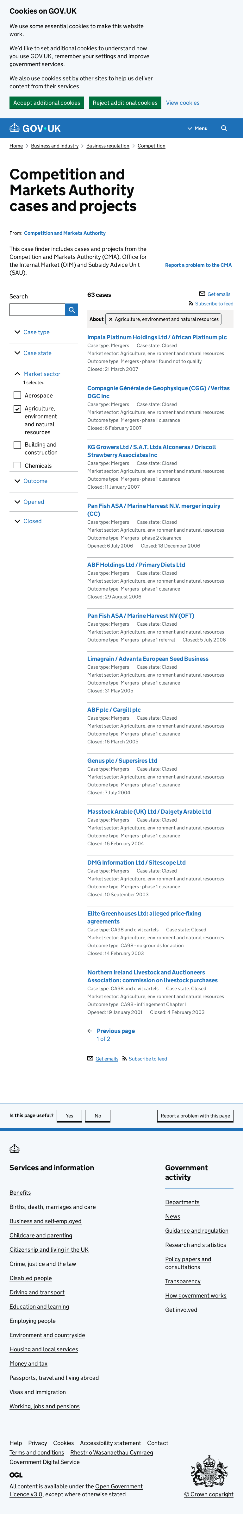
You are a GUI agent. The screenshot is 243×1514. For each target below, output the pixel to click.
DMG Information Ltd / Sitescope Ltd (136, 862)
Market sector (41, 374)
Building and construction (41, 448)
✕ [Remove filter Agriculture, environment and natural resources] (111, 319)
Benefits (20, 1192)
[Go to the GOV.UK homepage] (35, 128)
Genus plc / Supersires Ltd (122, 760)
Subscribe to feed (211, 304)
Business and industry (54, 146)
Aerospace (39, 395)
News (172, 1216)
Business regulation (107, 146)
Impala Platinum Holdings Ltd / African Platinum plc (157, 337)
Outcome (35, 481)
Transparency (183, 1281)
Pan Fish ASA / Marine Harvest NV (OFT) (141, 615)
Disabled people (30, 1278)
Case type (36, 332)
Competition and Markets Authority (65, 233)
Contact (157, 1443)
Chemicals (38, 465)
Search (32, 295)
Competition (151, 146)
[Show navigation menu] (197, 128)
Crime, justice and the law (42, 1263)
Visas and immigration (37, 1392)
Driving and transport (37, 1292)
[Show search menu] (224, 128)
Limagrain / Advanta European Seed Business (148, 658)
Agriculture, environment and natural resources (41, 420)
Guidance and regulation (196, 1230)
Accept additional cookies (46, 102)
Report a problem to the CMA (198, 265)
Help (15, 1443)
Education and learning (39, 1306)
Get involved (181, 1309)
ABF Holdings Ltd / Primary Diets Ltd (136, 564)
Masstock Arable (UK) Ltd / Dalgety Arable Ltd (149, 811)
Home (16, 146)
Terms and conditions (36, 1452)
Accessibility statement (110, 1443)
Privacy (37, 1443)
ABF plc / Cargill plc (114, 709)
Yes (74, 1116)
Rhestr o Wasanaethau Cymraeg (111, 1452)
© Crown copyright (209, 1494)
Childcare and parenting (40, 1235)
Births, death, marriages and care (52, 1207)
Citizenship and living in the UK (49, 1249)
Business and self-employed (45, 1221)
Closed (32, 521)
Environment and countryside (47, 1335)
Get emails (214, 294)
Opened (33, 501)
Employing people (32, 1320)
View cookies (183, 103)
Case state (37, 353)
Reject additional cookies (125, 102)
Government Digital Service (44, 1462)
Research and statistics (195, 1244)
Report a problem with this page (195, 1116)
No (103, 1116)
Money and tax (28, 1363)
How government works (196, 1295)
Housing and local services (43, 1349)
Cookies (63, 1443)
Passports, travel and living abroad (54, 1377)
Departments (182, 1202)
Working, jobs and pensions (44, 1406)
